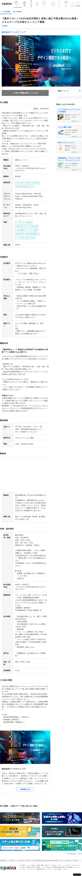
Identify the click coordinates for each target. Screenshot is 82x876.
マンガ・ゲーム (47, 867)
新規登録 (78, 5)
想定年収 (21, 168)
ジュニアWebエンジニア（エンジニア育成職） (69, 111)
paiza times (43, 872)
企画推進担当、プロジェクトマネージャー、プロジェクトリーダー (69, 159)
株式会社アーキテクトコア (14, 32)
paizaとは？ (66, 4)
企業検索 (39, 862)
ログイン (73, 5)
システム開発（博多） (65, 127)
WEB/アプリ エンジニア (66, 142)
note (54, 872)
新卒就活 (47, 857)
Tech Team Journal (27, 872)
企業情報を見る (25, 766)
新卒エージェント (25, 862)
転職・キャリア (24, 857)
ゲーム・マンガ (53, 4)
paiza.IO (64, 872)
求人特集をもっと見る (74, 831)
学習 (22, 867)
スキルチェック (33, 867)
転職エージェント (59, 857)
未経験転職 (36, 857)
